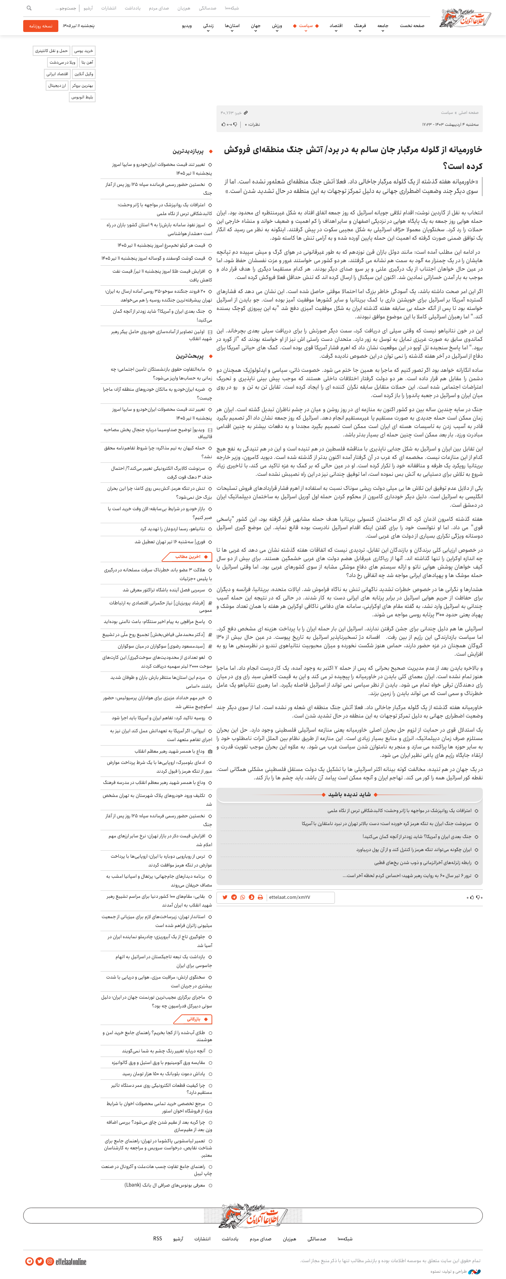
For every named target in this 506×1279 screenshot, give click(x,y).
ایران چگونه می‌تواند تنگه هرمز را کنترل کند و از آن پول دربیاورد (414, 849)
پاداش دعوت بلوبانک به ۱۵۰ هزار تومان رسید (163, 1074)
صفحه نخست (412, 25)
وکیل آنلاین (83, 74)
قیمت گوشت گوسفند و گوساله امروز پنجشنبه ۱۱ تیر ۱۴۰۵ (153, 258)
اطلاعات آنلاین (465, 17)
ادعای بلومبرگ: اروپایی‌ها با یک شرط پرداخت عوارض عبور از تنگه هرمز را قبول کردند (159, 767)
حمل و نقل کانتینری (51, 50)
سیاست (306, 25)
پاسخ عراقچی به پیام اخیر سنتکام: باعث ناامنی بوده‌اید (154, 621)
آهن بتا (87, 62)
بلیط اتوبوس (82, 97)
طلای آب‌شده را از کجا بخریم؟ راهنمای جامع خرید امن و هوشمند (157, 1036)
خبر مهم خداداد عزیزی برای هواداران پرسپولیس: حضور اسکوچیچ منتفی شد (157, 702)
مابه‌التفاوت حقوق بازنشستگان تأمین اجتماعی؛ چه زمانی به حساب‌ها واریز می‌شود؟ (161, 373)
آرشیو (88, 8)
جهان (256, 25)
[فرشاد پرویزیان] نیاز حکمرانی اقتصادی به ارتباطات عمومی (160, 606)
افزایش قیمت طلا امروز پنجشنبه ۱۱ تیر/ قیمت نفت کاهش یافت (162, 275)
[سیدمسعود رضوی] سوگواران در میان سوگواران (161, 646)
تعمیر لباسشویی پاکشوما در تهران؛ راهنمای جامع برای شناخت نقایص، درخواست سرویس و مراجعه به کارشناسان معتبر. (158, 1148)
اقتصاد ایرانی (57, 74)
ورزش (277, 25)
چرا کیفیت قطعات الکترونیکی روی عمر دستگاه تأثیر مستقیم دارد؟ (161, 1089)
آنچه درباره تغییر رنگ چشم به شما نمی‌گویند (163, 1051)
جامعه (383, 25)
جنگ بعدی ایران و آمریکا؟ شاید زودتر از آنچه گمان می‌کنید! (417, 836)
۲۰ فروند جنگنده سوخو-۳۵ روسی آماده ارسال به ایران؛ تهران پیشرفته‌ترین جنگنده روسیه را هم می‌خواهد (158, 295)
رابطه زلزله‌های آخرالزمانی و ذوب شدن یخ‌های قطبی (423, 862)
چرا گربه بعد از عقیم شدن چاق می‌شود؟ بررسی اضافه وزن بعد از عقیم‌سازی (159, 1125)
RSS (157, 1239)
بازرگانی (193, 1019)
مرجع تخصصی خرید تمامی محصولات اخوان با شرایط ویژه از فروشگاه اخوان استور (159, 1107)
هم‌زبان (183, 8)
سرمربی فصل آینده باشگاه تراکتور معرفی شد (164, 590)
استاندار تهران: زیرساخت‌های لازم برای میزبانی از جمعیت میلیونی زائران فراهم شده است (157, 921)
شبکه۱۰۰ (232, 8)
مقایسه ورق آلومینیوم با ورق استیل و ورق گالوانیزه (158, 1062)
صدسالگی (207, 8)
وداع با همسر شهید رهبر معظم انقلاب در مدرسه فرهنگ (154, 782)
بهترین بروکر (82, 85)
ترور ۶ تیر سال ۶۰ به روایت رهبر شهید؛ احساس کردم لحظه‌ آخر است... (407, 875)
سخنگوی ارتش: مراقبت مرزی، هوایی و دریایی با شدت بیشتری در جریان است (159, 981)
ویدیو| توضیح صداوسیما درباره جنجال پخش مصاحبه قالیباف (158, 433)
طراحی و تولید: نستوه (455, 1271)
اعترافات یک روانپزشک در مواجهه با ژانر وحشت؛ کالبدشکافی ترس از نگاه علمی (399, 810)
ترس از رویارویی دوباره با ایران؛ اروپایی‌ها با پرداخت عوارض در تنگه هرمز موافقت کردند (161, 860)
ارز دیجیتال (57, 85)
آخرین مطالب (187, 556)
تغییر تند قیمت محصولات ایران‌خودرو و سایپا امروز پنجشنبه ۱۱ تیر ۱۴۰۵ (162, 413)
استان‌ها (232, 25)
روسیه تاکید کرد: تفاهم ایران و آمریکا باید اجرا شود (158, 718)
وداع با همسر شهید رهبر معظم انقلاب (170, 751)
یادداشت (133, 8)
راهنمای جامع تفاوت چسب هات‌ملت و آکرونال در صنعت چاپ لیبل (156, 1170)
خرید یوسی (83, 50)
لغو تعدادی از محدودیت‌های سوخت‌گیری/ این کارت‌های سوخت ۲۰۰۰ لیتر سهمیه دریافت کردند (157, 662)
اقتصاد (336, 25)
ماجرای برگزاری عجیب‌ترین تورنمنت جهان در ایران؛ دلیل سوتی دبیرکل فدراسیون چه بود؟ (156, 1001)
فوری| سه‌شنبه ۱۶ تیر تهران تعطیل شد (170, 542)
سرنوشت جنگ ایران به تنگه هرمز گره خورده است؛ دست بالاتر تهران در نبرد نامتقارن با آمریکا (387, 823)
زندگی (208, 25)
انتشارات (108, 8)
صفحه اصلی (469, 112)
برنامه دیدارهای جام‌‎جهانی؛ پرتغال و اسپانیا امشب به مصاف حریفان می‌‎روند (159, 880)
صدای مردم (159, 8)
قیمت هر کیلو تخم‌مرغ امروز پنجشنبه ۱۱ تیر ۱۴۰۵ (161, 245)
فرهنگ (360, 25)
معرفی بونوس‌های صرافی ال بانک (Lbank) (164, 1185)
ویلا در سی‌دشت (62, 62)
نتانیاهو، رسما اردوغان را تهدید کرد (172, 529)
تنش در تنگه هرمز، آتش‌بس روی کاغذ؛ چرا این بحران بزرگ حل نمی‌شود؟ (159, 493)
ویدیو (187, 25)
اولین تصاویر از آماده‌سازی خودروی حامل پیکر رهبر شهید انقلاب (161, 335)
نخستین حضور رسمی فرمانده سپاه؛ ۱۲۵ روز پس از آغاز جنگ (159, 820)
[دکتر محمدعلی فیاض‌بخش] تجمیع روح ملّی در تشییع (153, 634)
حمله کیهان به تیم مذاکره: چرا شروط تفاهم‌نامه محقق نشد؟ (158, 452)
